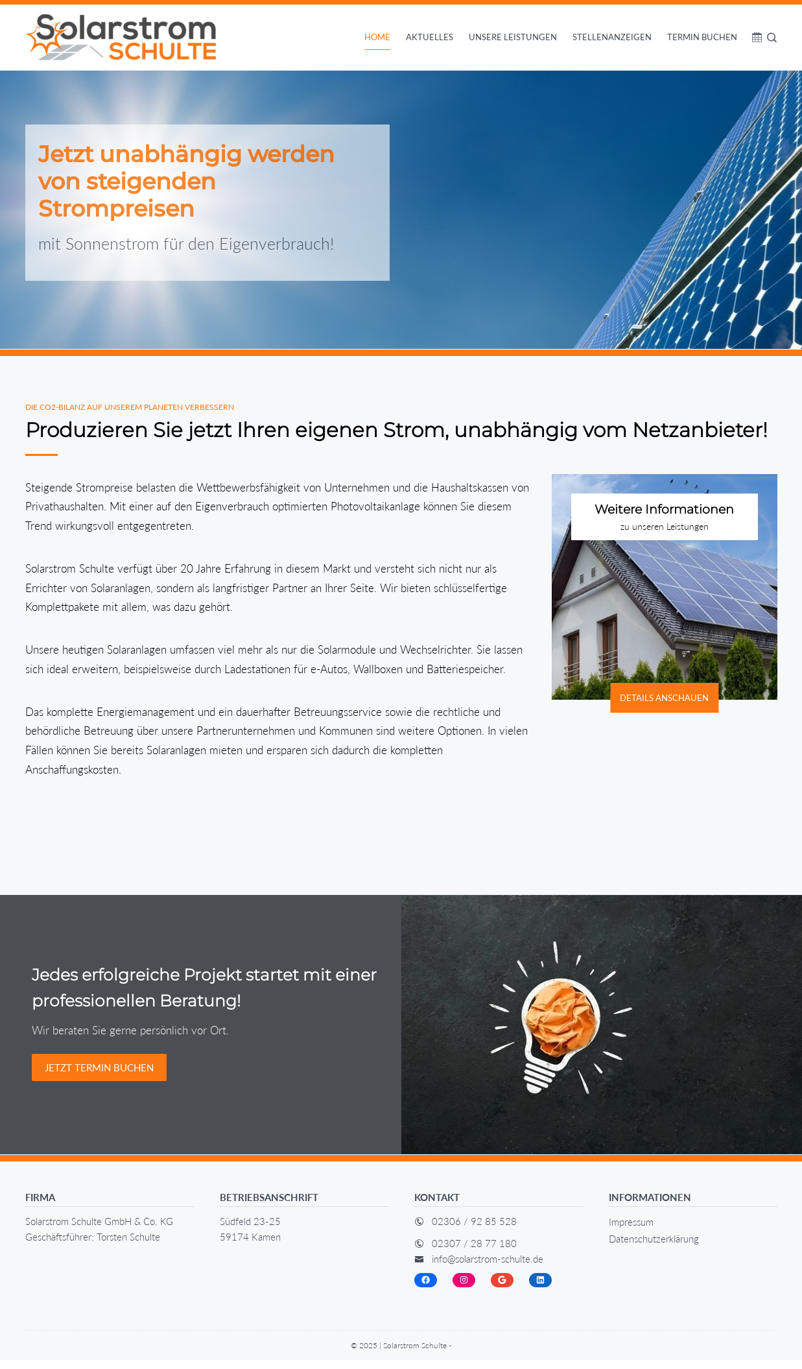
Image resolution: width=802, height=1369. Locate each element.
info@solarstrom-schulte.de (487, 1267)
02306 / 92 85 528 (474, 1229)
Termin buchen (702, 37)
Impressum (631, 1230)
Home (377, 37)
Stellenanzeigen (612, 37)
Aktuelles (429, 37)
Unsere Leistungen (513, 37)
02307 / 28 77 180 (474, 1251)
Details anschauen (664, 706)
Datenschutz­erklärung (654, 1247)
